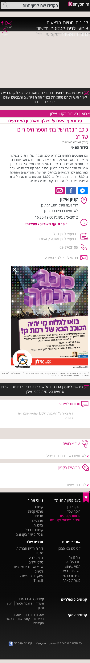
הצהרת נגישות (70, 571)
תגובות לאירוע (69, 403)
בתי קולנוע (36, 557)
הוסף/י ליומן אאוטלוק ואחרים (57, 239)
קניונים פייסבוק (20, 643)
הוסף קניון (73, 506)
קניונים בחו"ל (34, 529)
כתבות (82, 34)
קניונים (82, 23)
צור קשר (74, 557)
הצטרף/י (8, 25)
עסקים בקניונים (34, 615)
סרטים (39, 553)
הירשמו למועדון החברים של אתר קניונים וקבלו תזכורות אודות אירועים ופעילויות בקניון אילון (45, 389)
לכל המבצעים (76, 484)
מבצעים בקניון (69, 467)
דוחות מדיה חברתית (29, 548)
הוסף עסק (73, 511)
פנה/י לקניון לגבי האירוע (61, 257)
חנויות (68, 23)
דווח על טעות (71, 561)
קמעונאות (24, 619)
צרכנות (38, 525)
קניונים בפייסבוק (69, 548)
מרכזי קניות (35, 511)
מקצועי (52, 34)
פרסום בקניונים (70, 516)
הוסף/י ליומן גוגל (64, 234)
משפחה (67, 34)
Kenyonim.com (46, 643)
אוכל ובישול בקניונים (29, 534)
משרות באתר (71, 580)
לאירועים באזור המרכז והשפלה (65, 455)
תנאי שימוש (72, 566)
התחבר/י (5, 33)
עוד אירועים (71, 443)
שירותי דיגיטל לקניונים (65, 520)
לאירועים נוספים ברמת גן (61, 210)
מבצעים (54, 23)
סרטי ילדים (36, 562)
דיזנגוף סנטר (24, 603)
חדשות (42, 28)
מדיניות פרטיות (70, 575)
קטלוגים (58, 28)
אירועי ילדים (77, 28)
